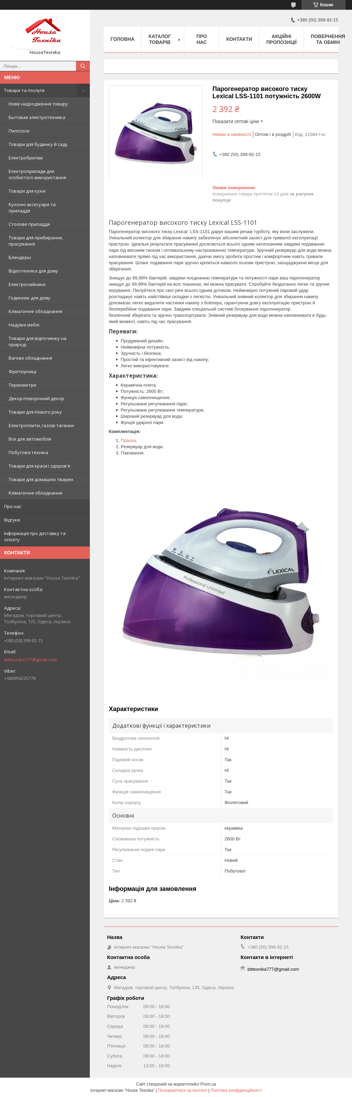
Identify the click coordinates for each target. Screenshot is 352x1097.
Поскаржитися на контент (182, 1090)
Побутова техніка (28, 452)
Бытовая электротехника (37, 117)
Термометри (22, 385)
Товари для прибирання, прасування (36, 240)
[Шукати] (83, 66)
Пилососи (19, 131)
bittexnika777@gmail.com (30, 659)
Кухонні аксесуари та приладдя (32, 207)
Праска (128, 440)
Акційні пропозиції (281, 39)
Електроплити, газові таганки (41, 425)
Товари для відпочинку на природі (37, 341)
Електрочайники (27, 284)
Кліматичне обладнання (35, 311)
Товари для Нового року (35, 412)
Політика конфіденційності (236, 1090)
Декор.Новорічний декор (36, 398)
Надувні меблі (24, 325)
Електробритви (26, 158)
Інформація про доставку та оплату (35, 536)
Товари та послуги (24, 90)
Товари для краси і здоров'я (39, 466)
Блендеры (20, 257)
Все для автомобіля (30, 439)
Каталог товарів (160, 39)
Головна (122, 39)
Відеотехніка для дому (33, 271)
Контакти (239, 39)
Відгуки (12, 520)
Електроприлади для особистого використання (37, 174)
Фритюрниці (22, 371)
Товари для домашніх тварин (41, 479)
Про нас (12, 506)
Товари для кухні (27, 191)
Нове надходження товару (38, 104)
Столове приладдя (29, 224)
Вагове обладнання (30, 358)
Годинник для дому (29, 298)
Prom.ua (208, 1084)
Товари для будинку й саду (38, 144)
